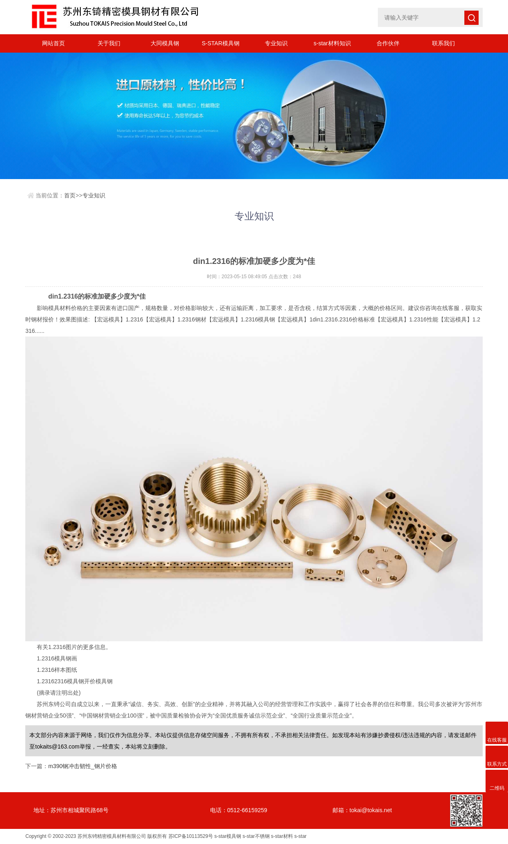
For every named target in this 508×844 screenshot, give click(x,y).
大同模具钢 (165, 43)
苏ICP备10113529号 (191, 836)
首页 (69, 195)
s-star (300, 836)
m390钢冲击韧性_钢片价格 (82, 766)
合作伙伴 (388, 43)
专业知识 (276, 43)
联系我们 (443, 43)
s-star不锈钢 (256, 836)
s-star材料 (282, 836)
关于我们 (109, 43)
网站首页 (53, 43)
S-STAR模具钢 (220, 43)
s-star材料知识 (332, 43)
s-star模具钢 (227, 836)
